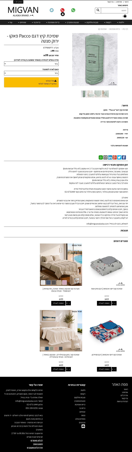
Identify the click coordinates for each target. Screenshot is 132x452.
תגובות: (124, 230)
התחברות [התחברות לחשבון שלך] (18, 1)
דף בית (125, 29)
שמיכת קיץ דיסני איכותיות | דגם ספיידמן (23, 285)
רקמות (82, 386)
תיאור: (124, 105)
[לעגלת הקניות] (124, 16)
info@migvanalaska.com (26, 393)
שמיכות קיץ (102, 29)
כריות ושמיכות (114, 29)
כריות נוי (82, 400)
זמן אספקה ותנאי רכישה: (115, 164)
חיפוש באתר (123, 5)
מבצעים (82, 415)
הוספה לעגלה (106, 299)
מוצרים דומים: (120, 241)
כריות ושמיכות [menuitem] (52, 22)
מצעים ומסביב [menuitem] (72, 22)
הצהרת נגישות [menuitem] (122, 394)
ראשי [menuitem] (127, 1)
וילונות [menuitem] (120, 22)
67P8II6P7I (48, 47)
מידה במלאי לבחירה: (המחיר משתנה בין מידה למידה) (36, 60)
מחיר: (55, 51)
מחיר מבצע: (54, 55)
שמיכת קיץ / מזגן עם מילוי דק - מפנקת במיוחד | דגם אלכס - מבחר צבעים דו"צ (109, 348)
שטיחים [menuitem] (22, 22)
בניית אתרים (55, 450)
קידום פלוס (62, 450)
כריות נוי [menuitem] (36, 22)
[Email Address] (83, 419)
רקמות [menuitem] (107, 22)
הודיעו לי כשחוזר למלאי (47, 83)
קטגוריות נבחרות (76, 377)
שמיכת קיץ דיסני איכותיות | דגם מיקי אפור (108, 285)
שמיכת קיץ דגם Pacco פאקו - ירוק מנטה (33, 38)
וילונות (83, 383)
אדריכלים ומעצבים (35, 440)
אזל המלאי (50, 80)
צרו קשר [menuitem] (110, 1)
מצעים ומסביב (79, 393)
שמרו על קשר (36, 377)
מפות (83, 408)
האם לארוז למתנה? (50, 69)
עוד (10, 22)
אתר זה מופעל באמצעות (66, 450)
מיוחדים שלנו (80, 411)
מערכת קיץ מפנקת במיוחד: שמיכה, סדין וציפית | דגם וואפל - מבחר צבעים (66, 286)
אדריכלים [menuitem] (124, 388)
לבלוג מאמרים (37, 433)
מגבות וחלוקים (79, 390)
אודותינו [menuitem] (119, 1)
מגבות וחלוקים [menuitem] (91, 22)
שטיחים (82, 404)
